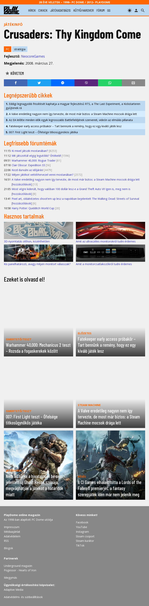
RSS (6, 541)
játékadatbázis (60, 10)
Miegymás (10, 577)
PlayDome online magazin (22, 515)
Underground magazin (18, 566)
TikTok (80, 545)
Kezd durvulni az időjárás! (27, 170)
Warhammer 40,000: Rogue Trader (33, 160)
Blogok (8, 548)
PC (7, 49)
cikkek (43, 10)
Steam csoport (85, 536)
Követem (14, 73)
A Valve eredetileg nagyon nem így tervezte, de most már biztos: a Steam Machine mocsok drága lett (71, 114)
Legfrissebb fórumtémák (30, 143)
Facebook (82, 522)
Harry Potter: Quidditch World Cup (33, 208)
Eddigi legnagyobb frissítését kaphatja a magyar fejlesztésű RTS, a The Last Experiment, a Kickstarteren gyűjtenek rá (73, 106)
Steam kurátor (85, 541)
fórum (100, 10)
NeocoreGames (33, 56)
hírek (32, 10)
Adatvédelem (12, 536)
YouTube (81, 527)
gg (108, 10)
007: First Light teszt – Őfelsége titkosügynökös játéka (42, 132)
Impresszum (11, 527)
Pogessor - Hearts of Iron (20, 570)
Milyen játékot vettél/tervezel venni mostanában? (43, 174)
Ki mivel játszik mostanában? (30, 151)
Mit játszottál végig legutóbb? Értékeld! (36, 155)
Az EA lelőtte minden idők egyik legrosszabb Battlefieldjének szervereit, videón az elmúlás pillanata (69, 120)
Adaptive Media (13, 589)
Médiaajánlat (12, 531)
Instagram (82, 531)
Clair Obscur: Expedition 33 (28, 165)
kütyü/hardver (83, 10)
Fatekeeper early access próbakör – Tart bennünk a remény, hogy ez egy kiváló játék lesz (63, 126)
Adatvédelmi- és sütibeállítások (23, 597)
